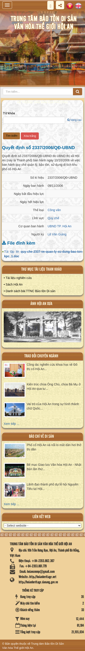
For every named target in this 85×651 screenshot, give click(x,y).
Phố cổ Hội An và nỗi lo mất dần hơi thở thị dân (54, 447)
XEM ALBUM (42, 328)
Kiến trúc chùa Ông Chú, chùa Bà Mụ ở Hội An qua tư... (54, 386)
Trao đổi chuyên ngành (41, 356)
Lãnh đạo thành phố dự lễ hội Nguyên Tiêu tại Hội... (52, 486)
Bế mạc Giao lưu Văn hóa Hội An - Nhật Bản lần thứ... (54, 467)
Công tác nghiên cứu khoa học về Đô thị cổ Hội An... (52, 367)
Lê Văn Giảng (57, 234)
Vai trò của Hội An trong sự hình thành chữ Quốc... (53, 406)
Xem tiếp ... (11, 423)
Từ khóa (9, 113)
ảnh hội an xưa (41, 304)
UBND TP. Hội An (60, 226)
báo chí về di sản (41, 436)
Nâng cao (74, 120)
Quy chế (53, 218)
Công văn (54, 210)
